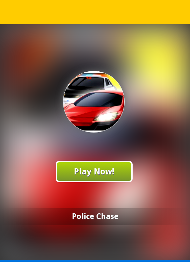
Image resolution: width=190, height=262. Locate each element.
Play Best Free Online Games (95, 11)
